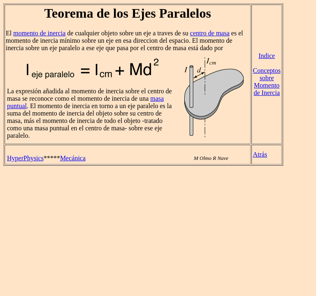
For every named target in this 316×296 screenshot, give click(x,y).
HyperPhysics (25, 158)
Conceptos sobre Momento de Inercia (267, 81)
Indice (266, 55)
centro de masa (210, 33)
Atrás (260, 154)
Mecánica (73, 158)
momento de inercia (39, 33)
